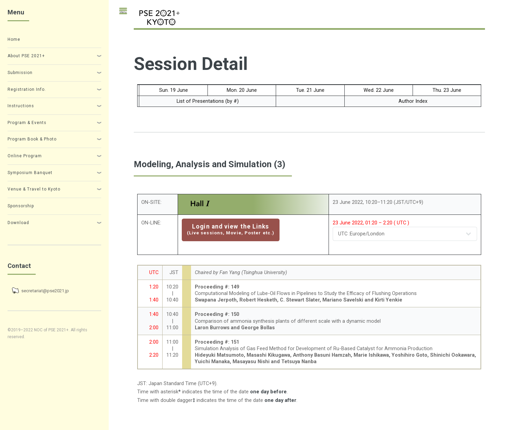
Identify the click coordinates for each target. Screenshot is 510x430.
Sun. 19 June (173, 90)
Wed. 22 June (379, 90)
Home (14, 39)
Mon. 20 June (242, 90)
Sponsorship (21, 206)
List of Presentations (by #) (208, 101)
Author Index (413, 101)
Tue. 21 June (310, 90)
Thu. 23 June (446, 90)
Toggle (120, 14)
